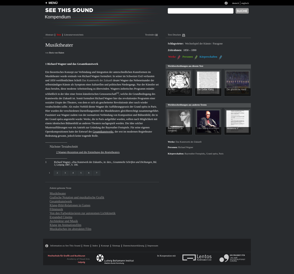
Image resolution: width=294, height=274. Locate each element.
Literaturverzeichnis (74, 34)
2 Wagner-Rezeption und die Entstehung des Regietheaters (88, 152)
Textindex (151, 34)
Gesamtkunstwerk (61, 201)
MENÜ (53, 3)
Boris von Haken (56, 52)
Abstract (49, 34)
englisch (245, 3)
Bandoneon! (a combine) (175, 129)
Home (86, 245)
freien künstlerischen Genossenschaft (96, 94)
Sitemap (116, 245)
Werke (172, 56)
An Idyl (171, 89)
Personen (187, 56)
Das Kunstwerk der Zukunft (97, 80)
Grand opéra (140, 106)
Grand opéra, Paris (215, 153)
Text (58, 34)
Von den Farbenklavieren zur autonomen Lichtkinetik (83, 213)
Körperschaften (208, 56)
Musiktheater (58, 193)
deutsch (235, 3)
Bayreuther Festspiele (117, 127)
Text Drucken (174, 34)
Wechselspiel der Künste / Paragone (204, 43)
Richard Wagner (91, 76)
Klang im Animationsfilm (65, 225)
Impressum (152, 245)
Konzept (105, 245)
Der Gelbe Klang (205, 89)
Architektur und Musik (64, 221)
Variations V (232, 128)
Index (95, 245)
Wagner (124, 80)
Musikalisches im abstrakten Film (70, 229)
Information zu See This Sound (65, 245)
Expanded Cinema (61, 217)
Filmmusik (56, 209)
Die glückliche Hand (236, 89)
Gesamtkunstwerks (103, 131)
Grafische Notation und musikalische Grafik (77, 197)
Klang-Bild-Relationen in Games (70, 205)
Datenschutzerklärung (133, 245)
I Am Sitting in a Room (208, 128)
